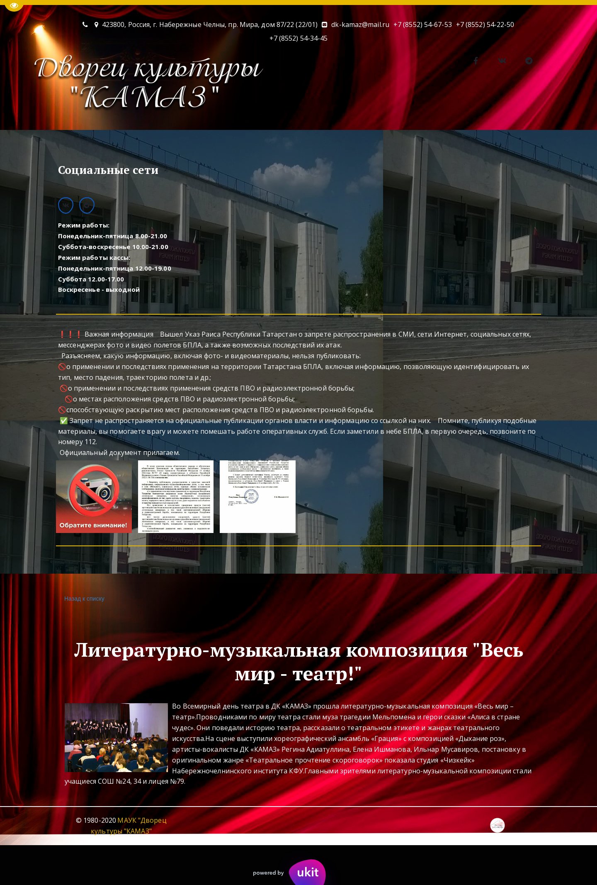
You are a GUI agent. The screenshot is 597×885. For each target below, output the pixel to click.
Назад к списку (83, 598)
